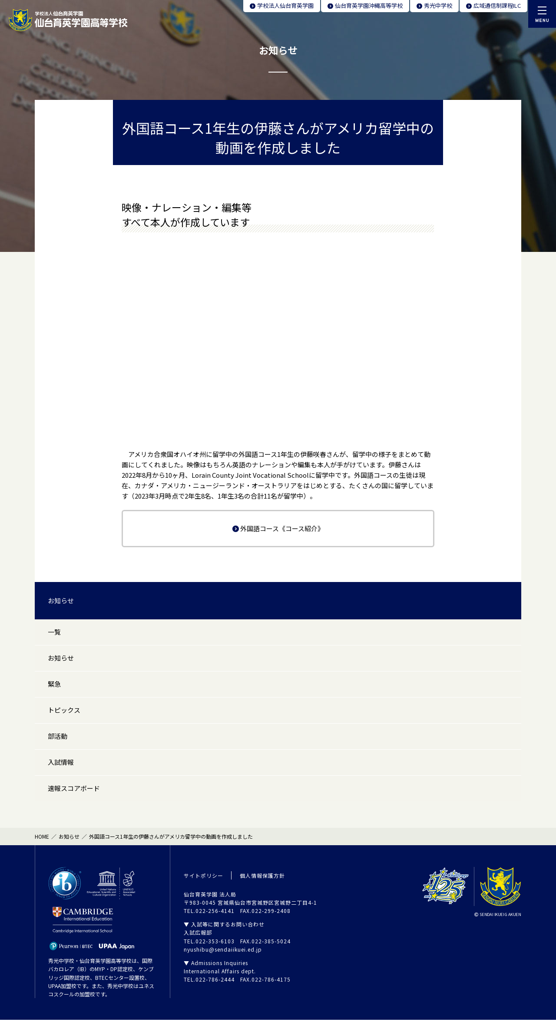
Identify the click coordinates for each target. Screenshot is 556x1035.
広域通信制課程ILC (497, 5)
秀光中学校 (438, 5)
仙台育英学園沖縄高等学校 (369, 5)
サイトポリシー (203, 890)
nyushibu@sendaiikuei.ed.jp (223, 964)
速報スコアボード (74, 802)
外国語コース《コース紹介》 (282, 528)
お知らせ (61, 600)
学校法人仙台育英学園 (285, 5)
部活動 (57, 746)
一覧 (54, 633)
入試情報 (61, 774)
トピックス (64, 717)
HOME (42, 851)
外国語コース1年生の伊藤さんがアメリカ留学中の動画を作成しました (171, 851)
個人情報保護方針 (262, 890)
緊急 (54, 689)
